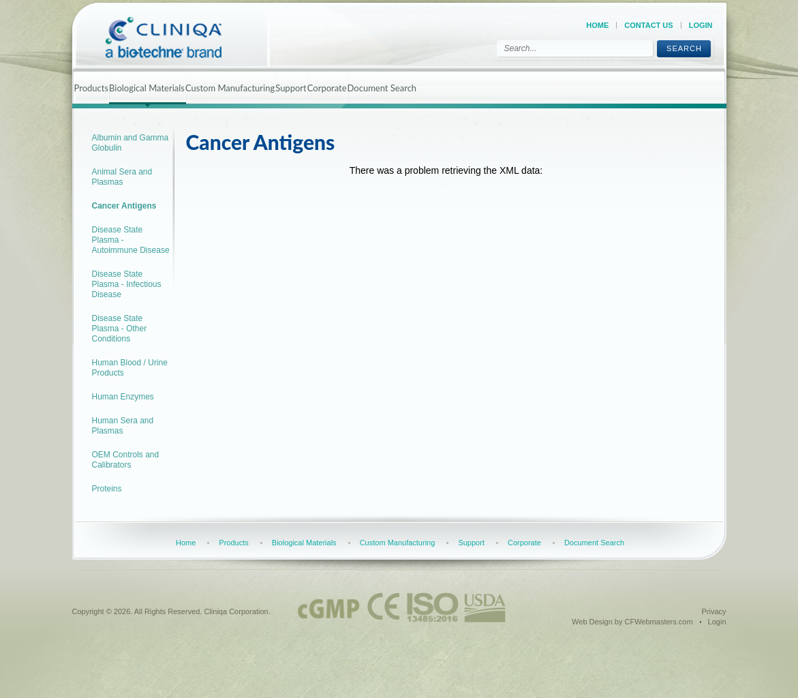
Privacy (713, 611)
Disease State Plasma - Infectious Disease (127, 284)
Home (597, 25)
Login (701, 25)
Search (684, 48)
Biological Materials (147, 87)
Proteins (107, 489)
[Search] (575, 48)
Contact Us (648, 25)
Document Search (382, 87)
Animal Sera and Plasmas (122, 177)
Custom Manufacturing (230, 87)
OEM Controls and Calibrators (125, 460)
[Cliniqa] (175, 37)
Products (91, 87)
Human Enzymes (123, 396)
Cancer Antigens (124, 206)
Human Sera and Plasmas (123, 426)
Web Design (592, 622)
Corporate (327, 87)
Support (291, 87)
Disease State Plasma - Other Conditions (119, 329)
